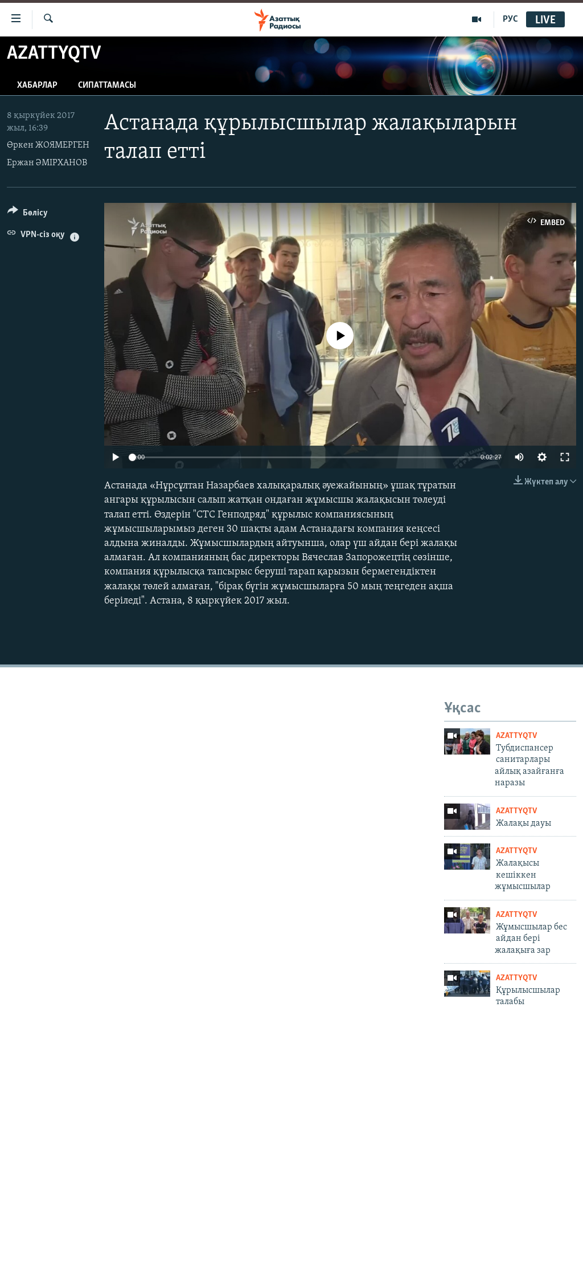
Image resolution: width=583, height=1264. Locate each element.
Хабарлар (37, 85)
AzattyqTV (516, 736)
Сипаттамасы (107, 85)
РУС (510, 19)
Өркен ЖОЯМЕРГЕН (48, 145)
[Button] (27, 214)
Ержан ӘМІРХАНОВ (47, 163)
